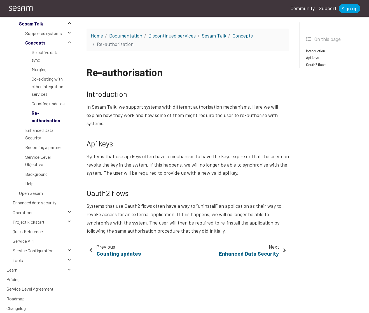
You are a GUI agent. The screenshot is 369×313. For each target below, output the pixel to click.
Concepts (35, 42)
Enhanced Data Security (39, 133)
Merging (39, 69)
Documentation (125, 35)
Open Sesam (31, 193)
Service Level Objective (38, 160)
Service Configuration (33, 250)
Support (328, 8)
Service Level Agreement (29, 288)
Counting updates (48, 103)
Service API (24, 241)
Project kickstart (29, 222)
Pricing (13, 279)
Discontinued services (172, 35)
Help (29, 183)
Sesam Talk (31, 23)
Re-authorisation (46, 116)
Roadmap (15, 298)
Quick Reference (28, 231)
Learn (11, 269)
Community (302, 8)
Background (36, 174)
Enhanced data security (34, 202)
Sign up (350, 8)
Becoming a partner (43, 147)
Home (97, 35)
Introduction (315, 51)
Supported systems (43, 33)
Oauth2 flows (316, 64)
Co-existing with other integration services (47, 86)
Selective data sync (45, 56)
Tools (18, 260)
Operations (23, 212)
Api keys (312, 57)
